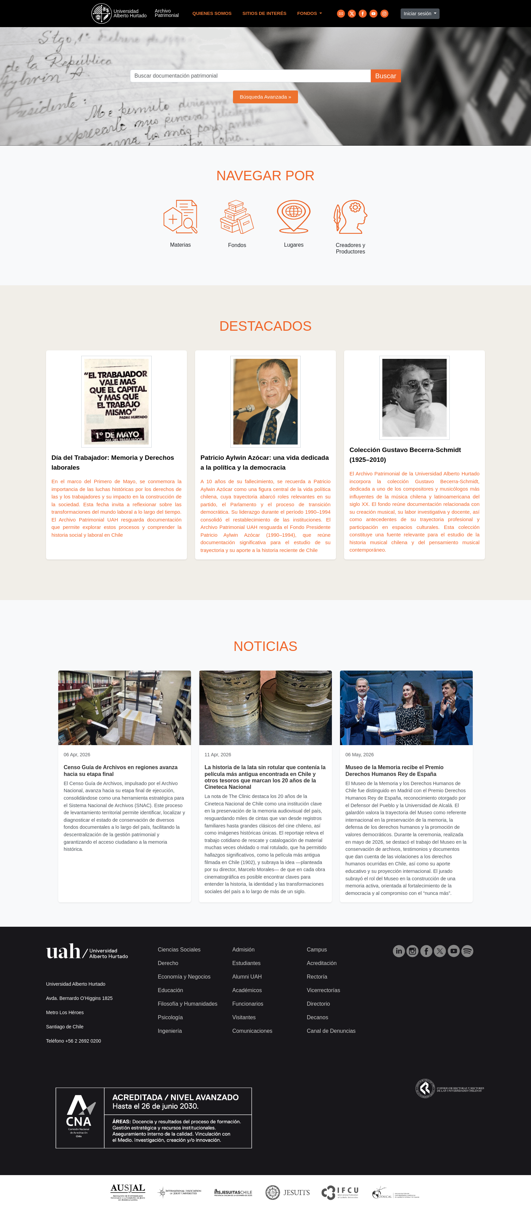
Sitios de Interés (264, 13)
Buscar (385, 76)
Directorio (318, 1004)
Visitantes (244, 1017)
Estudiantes (246, 963)
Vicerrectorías (323, 990)
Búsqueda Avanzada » (265, 97)
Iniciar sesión (418, 13)
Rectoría (317, 977)
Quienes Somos (212, 13)
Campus (317, 949)
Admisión (243, 949)
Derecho (168, 963)
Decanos (317, 1017)
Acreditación (322, 963)
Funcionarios (247, 1004)
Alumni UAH (247, 977)
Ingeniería (170, 1031)
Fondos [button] (307, 13)
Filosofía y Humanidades (187, 1004)
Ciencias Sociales (179, 949)
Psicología (170, 1017)
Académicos (247, 990)
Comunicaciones (252, 1031)
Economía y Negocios (184, 977)
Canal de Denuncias (331, 1031)
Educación (170, 990)
